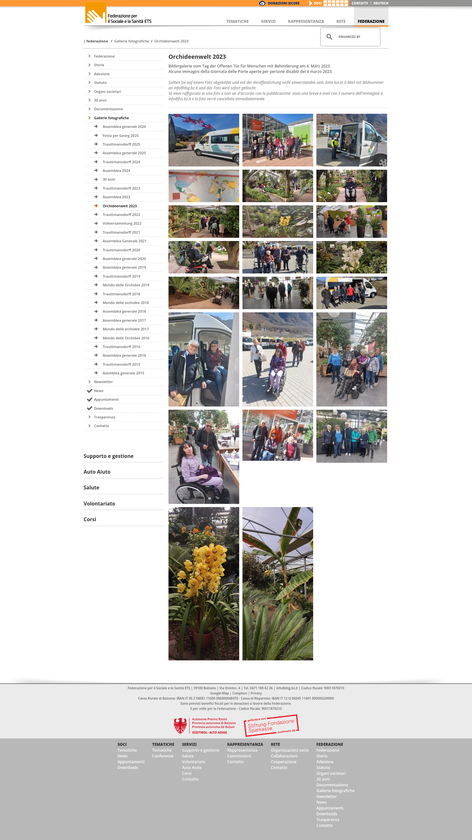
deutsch (381, 3)
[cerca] (349, 37)
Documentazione (108, 108)
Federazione (97, 41)
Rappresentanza (245, 744)
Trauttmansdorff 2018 (121, 293)
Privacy (256, 693)
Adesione (102, 73)
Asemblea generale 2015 (123, 373)
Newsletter (103, 381)
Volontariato (193, 761)
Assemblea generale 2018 (124, 311)
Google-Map (219, 693)
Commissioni (239, 756)
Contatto (101, 425)
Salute (188, 756)
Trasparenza (104, 417)
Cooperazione (283, 761)
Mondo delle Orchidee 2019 (126, 284)
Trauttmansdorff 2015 (121, 364)
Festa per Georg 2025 (121, 135)
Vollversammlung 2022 (122, 223)
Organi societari (107, 91)
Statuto (100, 82)
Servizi (189, 744)
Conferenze (162, 756)
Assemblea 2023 (116, 196)
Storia (99, 64)
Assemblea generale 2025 (124, 152)
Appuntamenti (106, 399)
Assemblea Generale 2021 (125, 240)
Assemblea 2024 (116, 170)
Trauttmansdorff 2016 (121, 346)
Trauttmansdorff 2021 (121, 232)
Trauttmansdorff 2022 (121, 214)
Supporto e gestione (200, 750)
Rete (275, 744)
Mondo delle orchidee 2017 (126, 328)
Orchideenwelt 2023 (171, 41)
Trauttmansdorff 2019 (121, 276)
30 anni (100, 100)
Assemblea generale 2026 (124, 126)
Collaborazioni (284, 756)
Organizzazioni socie (290, 750)
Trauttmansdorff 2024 (121, 161)
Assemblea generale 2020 (124, 258)
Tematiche (127, 750)
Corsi (186, 773)
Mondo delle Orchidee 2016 (126, 337)
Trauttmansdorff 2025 (121, 144)
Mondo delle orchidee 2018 (126, 302)
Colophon (239, 693)
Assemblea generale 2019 (124, 267)
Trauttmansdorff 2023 (121, 188)
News (98, 390)
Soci (318, 3)
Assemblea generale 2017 (124, 320)
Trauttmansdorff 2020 (121, 249)
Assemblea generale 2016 (124, 355)
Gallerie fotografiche (131, 41)
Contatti (360, 3)
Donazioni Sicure (283, 3)
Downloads (103, 408)
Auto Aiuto (192, 767)
